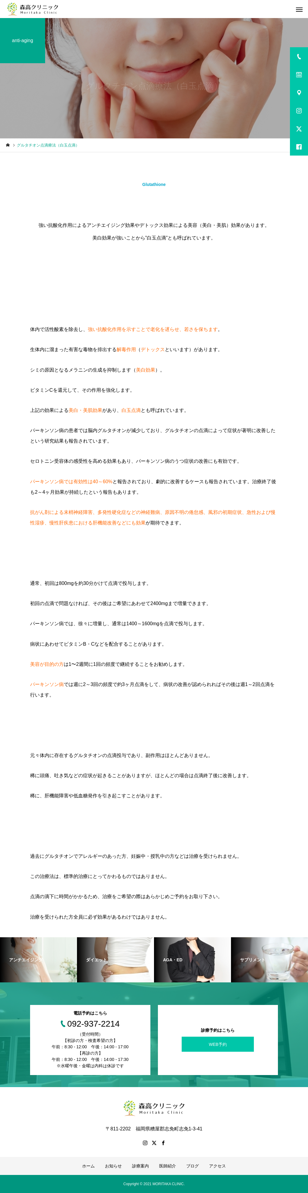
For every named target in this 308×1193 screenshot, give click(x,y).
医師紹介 (167, 1166)
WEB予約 (218, 1044)
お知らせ (113, 1166)
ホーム (88, 1166)
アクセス (217, 1166)
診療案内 (140, 1166)
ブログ (192, 1166)
